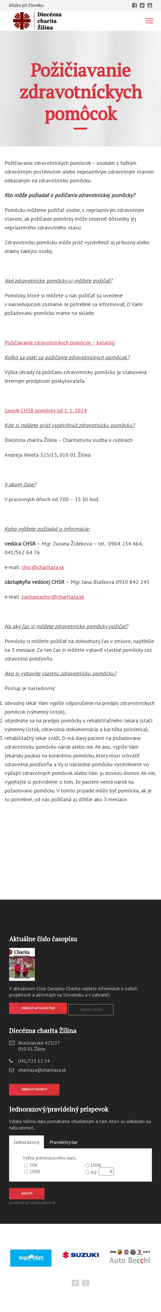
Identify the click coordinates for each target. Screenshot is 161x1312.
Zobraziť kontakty (34, 1089)
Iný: (94, 1172)
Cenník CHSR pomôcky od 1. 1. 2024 (46, 410)
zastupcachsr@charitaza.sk (53, 596)
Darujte (26, 1193)
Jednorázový (26, 1142)
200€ (34, 1171)
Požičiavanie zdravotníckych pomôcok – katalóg (60, 342)
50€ (33, 1165)
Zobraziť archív (91, 1009)
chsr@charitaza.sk (43, 567)
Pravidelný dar (63, 1142)
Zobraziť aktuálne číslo (38, 1008)
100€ (95, 1165)
